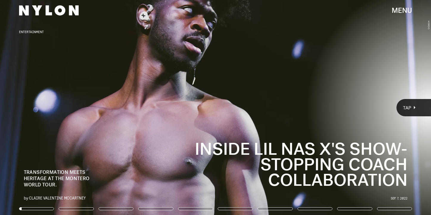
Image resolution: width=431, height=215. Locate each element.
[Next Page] (286, 107)
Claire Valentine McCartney (57, 197)
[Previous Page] (71, 107)
